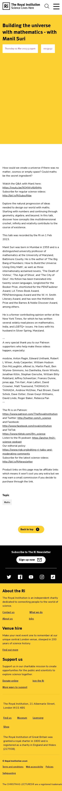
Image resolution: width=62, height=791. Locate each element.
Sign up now (27, 559)
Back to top (27, 529)
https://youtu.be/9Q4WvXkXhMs (22, 187)
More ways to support (14, 687)
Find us (7, 717)
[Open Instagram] (42, 577)
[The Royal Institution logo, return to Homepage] (22, 6)
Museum (22, 717)
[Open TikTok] (53, 577)
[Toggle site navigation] (56, 6)
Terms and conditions (12, 766)
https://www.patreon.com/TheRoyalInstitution (30, 414)
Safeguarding (9, 773)
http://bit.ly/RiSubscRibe (17, 195)
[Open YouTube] (31, 577)
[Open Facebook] (20, 577)
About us (7, 618)
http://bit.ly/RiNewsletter (17, 462)
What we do (36, 612)
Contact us (8, 612)
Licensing (38, 717)
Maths (7, 502)
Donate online (10, 680)
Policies (49, 766)
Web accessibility (34, 766)
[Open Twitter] (9, 577)
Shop (6, 726)
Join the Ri (38, 680)
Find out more (10, 649)
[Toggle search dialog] (47, 6)
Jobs (31, 618)
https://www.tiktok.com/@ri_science (23, 434)
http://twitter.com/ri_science (34, 418)
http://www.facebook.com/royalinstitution (27, 426)
